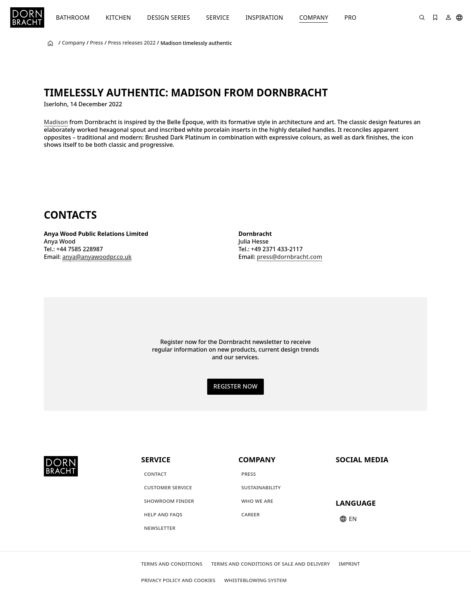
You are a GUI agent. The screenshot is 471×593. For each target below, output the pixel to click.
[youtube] (342, 475)
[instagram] (355, 475)
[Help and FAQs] (163, 514)
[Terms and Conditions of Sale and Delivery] (270, 564)
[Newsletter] (159, 528)
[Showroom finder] (169, 501)
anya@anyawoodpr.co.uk (97, 257)
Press (96, 42)
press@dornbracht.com (289, 257)
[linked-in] (395, 475)
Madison (56, 122)
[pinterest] (368, 475)
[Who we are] (257, 501)
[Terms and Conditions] (171, 564)
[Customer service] (168, 487)
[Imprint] (349, 564)
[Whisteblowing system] (255, 580)
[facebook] (381, 475)
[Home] (27, 17)
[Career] (251, 514)
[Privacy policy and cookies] (178, 580)
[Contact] (155, 474)
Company (73, 42)
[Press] (249, 474)
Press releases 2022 (132, 42)
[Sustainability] (261, 487)
